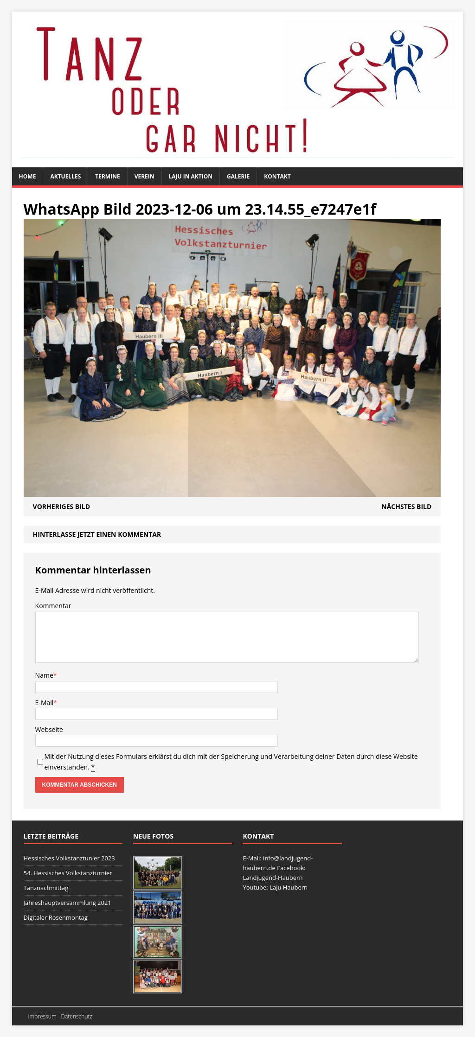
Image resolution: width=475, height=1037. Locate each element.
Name (44, 675)
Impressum (42, 1016)
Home (27, 176)
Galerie (238, 176)
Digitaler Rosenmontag (56, 917)
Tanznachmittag (46, 888)
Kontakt (277, 176)
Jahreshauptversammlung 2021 (67, 902)
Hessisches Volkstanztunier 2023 (69, 858)
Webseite (49, 729)
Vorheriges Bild (61, 506)
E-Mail (44, 702)
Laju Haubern (289, 887)
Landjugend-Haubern (272, 877)
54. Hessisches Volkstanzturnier (68, 873)
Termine (107, 176)
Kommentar (53, 605)
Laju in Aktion (191, 176)
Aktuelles (65, 176)
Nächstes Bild (406, 506)
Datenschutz (76, 1016)
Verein (144, 176)
